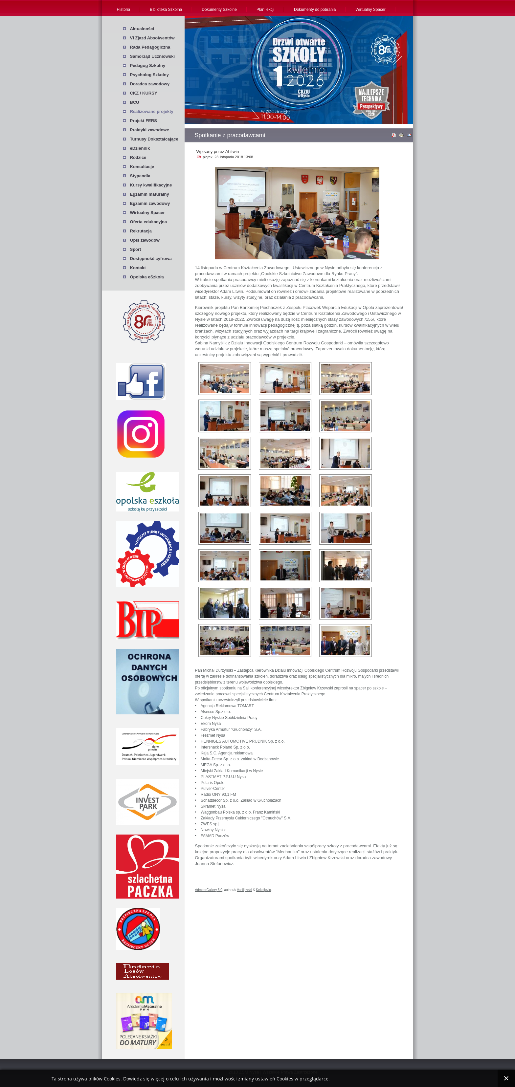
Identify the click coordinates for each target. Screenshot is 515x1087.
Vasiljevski (244, 890)
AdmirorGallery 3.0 (208, 890)
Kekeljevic (263, 890)
